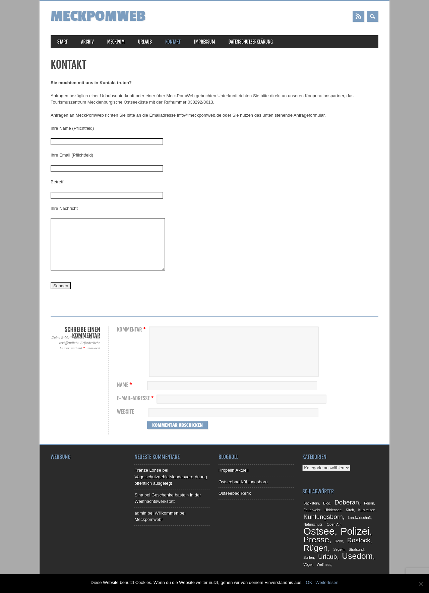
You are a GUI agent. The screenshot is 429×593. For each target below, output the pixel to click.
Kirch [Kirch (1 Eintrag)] (350, 510)
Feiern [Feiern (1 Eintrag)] (369, 503)
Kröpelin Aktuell (234, 470)
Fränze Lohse (147, 470)
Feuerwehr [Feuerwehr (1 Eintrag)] (311, 510)
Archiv (87, 42)
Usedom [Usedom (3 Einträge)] (357, 555)
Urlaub (145, 42)
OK (309, 582)
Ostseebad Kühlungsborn (243, 481)
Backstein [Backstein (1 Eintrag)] (311, 503)
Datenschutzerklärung (251, 42)
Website (125, 412)
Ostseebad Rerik (235, 493)
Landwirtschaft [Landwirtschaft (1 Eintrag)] (359, 518)
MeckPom (116, 42)
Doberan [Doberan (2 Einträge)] (346, 502)
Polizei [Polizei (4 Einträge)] (355, 531)
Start (62, 42)
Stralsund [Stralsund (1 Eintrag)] (356, 549)
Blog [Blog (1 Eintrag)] (326, 503)
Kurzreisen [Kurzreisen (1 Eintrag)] (366, 510)
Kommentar (132, 330)
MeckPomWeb (98, 16)
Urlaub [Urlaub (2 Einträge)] (327, 556)
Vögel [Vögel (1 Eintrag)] (307, 564)
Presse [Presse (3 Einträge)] (316, 539)
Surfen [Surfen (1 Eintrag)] (308, 557)
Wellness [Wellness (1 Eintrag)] (324, 564)
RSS (358, 16)
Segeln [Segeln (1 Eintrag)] (338, 549)
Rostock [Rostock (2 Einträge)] (358, 540)
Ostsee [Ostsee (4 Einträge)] (318, 531)
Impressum (204, 42)
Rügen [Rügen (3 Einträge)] (315, 547)
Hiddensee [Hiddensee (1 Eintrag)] (333, 510)
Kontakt (173, 42)
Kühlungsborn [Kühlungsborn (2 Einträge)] (323, 516)
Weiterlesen (326, 582)
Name (125, 385)
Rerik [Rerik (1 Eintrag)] (339, 541)
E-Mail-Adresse (136, 398)
